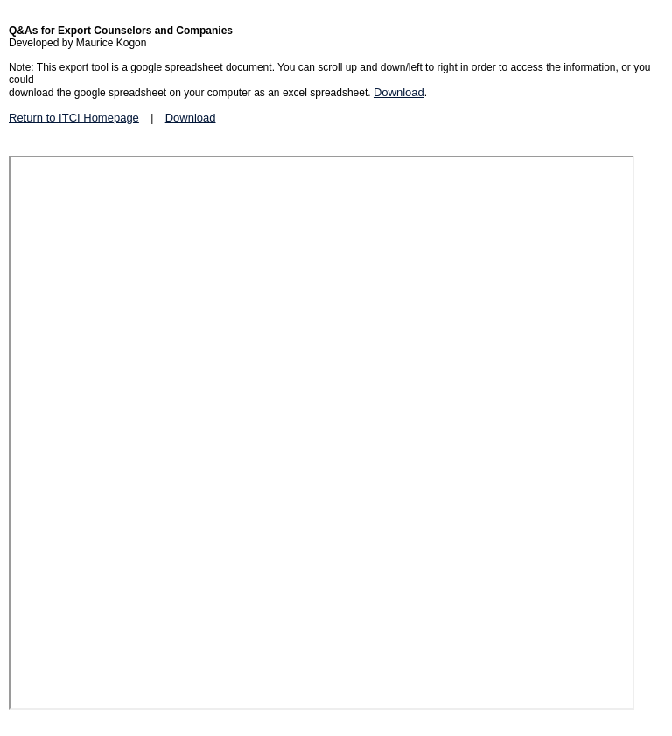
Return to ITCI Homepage (74, 117)
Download (399, 92)
